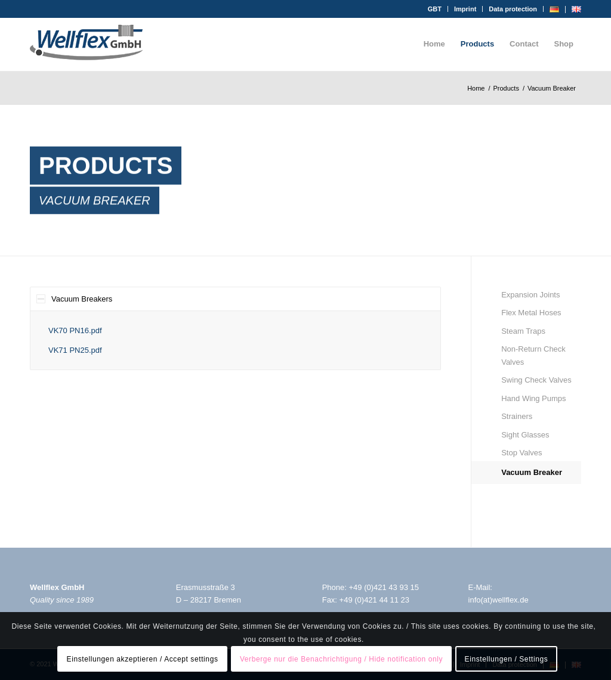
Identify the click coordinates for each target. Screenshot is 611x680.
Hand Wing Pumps (533, 398)
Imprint (465, 9)
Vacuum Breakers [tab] (74, 298)
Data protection (513, 9)
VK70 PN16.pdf (75, 330)
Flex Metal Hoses (531, 312)
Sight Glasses (525, 434)
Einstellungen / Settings (506, 659)
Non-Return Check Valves (533, 355)
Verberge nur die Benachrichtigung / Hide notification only (341, 659)
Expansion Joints (530, 294)
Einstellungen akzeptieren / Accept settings (142, 659)
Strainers (516, 416)
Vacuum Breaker (531, 472)
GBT (435, 9)
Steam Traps (523, 331)
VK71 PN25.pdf (75, 350)
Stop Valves (521, 452)
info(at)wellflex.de (498, 599)
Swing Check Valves (536, 379)
